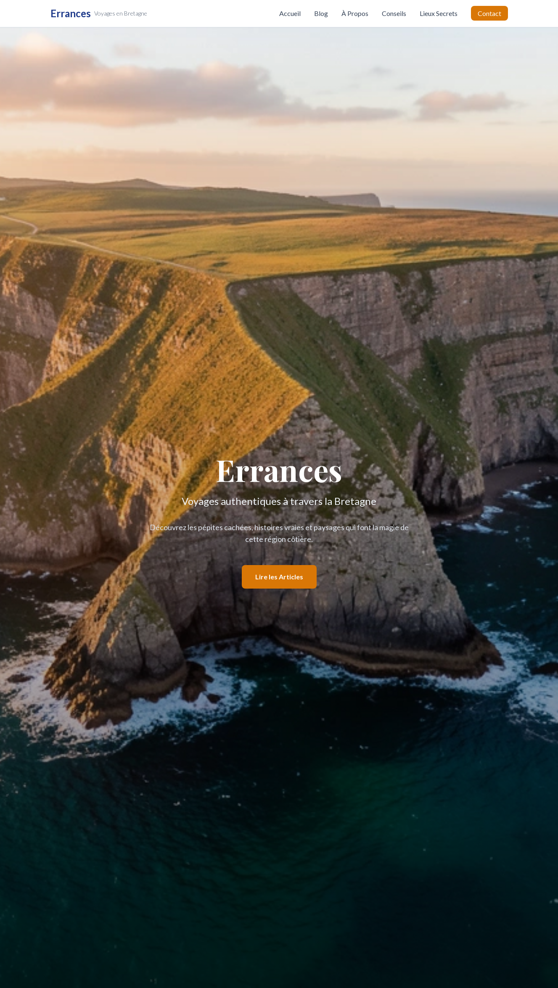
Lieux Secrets (439, 13)
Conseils (394, 13)
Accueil (290, 13)
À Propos (354, 13)
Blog (321, 13)
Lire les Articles (279, 577)
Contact (489, 13)
